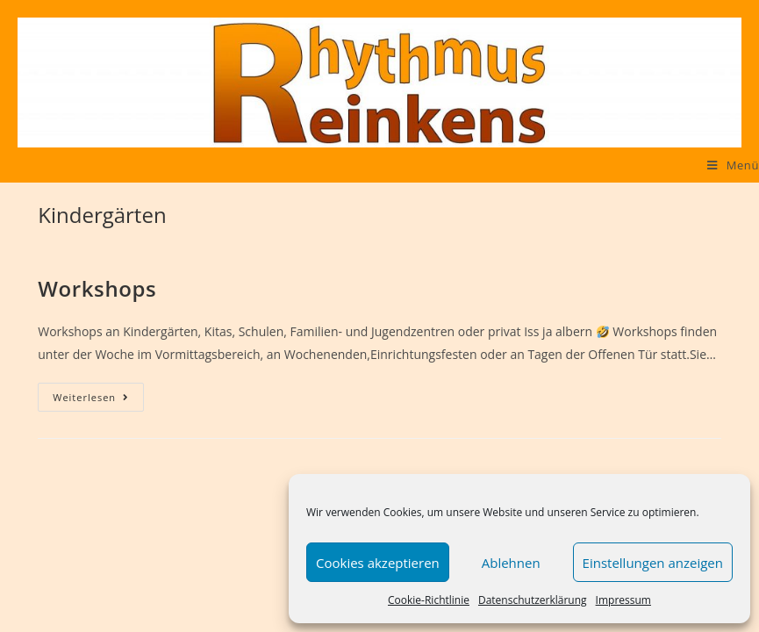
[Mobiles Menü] (733, 165)
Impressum (623, 599)
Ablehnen (511, 562)
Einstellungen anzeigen (653, 562)
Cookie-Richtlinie (428, 599)
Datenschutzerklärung (532, 599)
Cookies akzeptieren (378, 562)
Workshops (97, 288)
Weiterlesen (98, 397)
